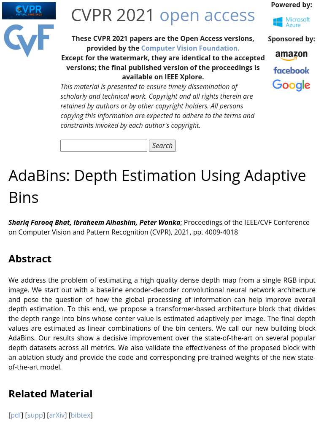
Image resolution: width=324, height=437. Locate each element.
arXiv (57, 415)
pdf (16, 415)
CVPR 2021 (113, 14)
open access (207, 14)
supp (35, 415)
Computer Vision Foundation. (190, 48)
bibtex (81, 415)
